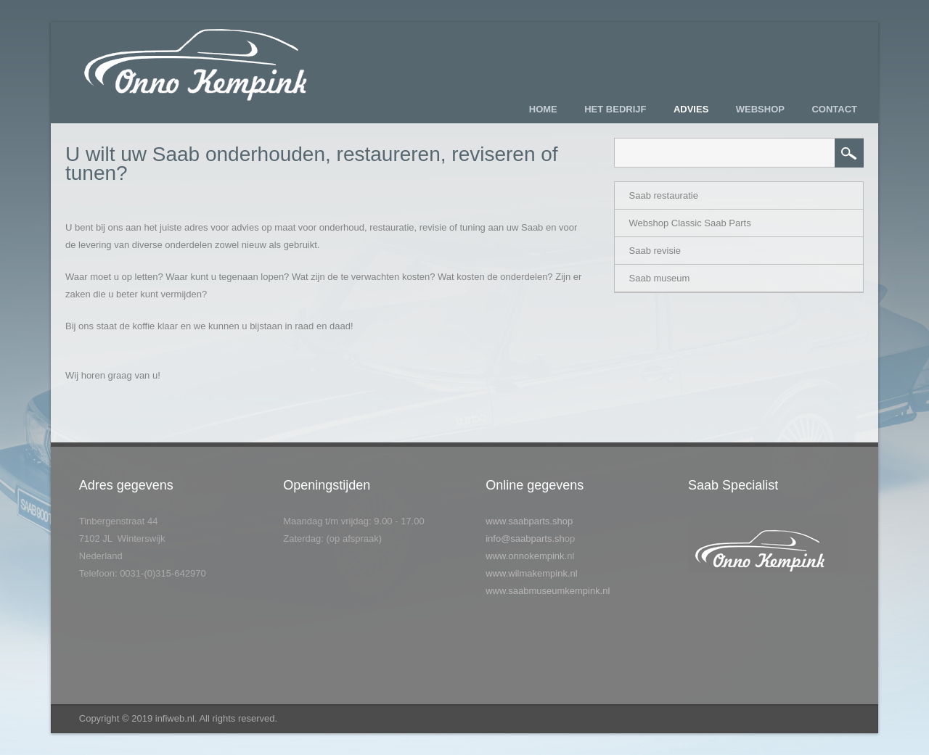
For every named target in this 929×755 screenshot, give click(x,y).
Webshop (760, 109)
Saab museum (659, 278)
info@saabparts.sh (525, 538)
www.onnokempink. (526, 555)
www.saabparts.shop (529, 521)
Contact (834, 109)
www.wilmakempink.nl (531, 573)
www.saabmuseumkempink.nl (548, 590)
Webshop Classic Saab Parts (690, 223)
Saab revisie (655, 250)
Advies (691, 109)
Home (543, 109)
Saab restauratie (663, 195)
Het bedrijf (615, 109)
